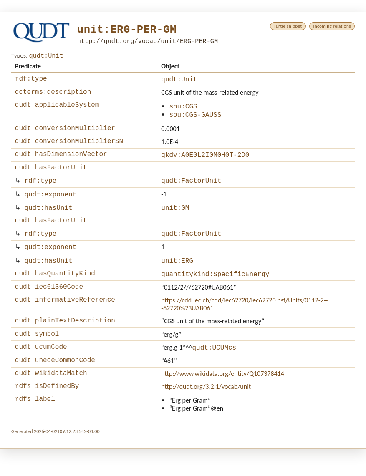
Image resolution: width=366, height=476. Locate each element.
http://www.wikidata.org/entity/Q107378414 (222, 398)
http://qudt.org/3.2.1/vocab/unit (206, 412)
